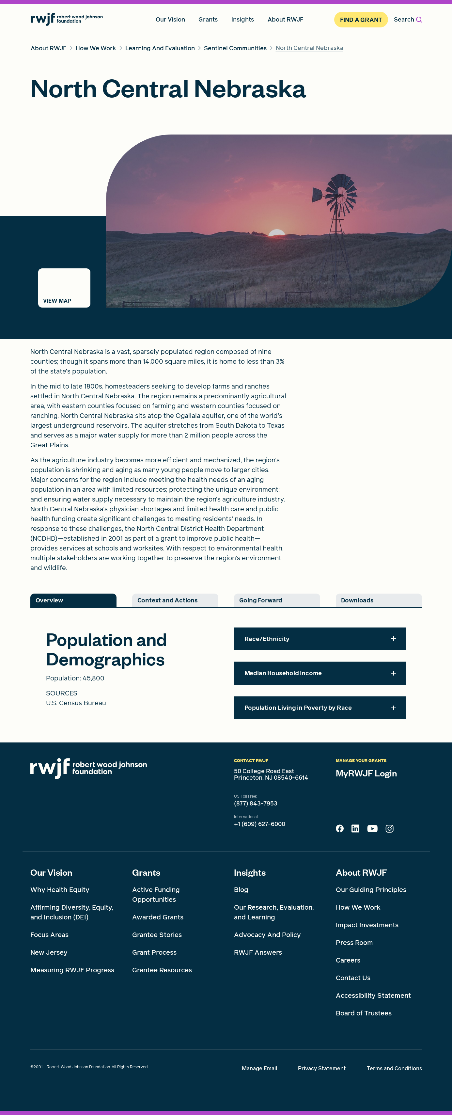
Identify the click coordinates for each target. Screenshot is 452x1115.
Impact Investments (367, 925)
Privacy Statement (322, 1068)
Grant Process (154, 952)
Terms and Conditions (394, 1068)
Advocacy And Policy (267, 934)
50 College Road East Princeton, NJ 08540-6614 (271, 774)
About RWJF (361, 872)
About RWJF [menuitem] (286, 19)
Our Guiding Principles (371, 889)
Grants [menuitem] (208, 19)
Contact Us (353, 977)
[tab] (73, 600)
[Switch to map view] (64, 288)
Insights (250, 872)
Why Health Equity (59, 889)
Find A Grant (361, 20)
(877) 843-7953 (255, 803)
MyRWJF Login (366, 773)
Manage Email (259, 1068)
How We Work (358, 907)
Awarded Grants (157, 917)
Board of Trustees (364, 1013)
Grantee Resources (162, 970)
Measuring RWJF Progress (72, 970)
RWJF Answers (258, 952)
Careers (348, 960)
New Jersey (49, 952)
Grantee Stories (157, 934)
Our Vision (51, 872)
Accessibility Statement (373, 995)
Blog (241, 889)
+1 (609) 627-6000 (259, 824)
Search (408, 19)
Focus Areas (49, 934)
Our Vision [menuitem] (170, 19)
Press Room (354, 942)
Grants (146, 872)
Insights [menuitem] (242, 19)
